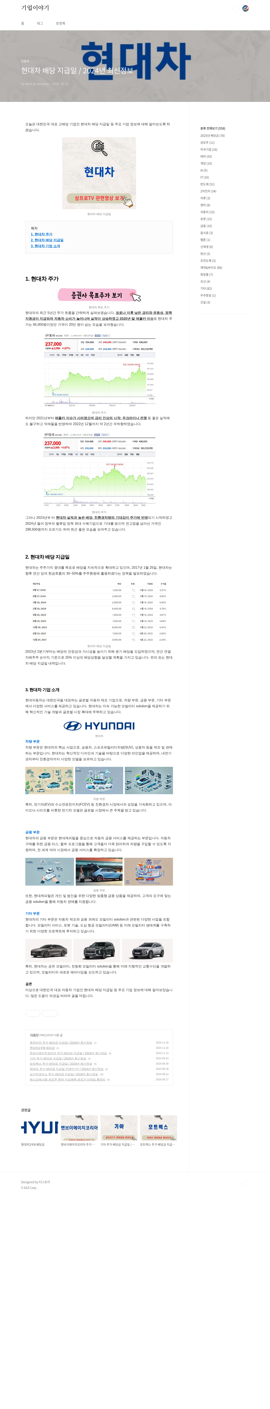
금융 (206, 226)
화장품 (206, 274)
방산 (205, 253)
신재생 (206, 246)
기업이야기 (35, 8)
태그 (40, 23)
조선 (205, 281)
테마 (206, 156)
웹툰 (205, 240)
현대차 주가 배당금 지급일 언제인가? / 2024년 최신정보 (67, 1069)
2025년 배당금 (212, 135)
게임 (206, 163)
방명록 (60, 23)
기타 (206, 288)
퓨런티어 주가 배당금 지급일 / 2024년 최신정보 (61, 1042)
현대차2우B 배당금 (42, 1048)
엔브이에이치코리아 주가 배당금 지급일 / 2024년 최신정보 (68, 1053)
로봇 (206, 219)
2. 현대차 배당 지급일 (47, 240)
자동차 (34, 1035)
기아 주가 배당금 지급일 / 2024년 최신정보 (58, 1058)
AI (204, 170)
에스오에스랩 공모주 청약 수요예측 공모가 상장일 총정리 (67, 1079)
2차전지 (208, 191)
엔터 (205, 205)
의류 (205, 198)
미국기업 (208, 149)
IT (204, 177)
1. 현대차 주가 (41, 234)
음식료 (206, 233)
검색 (236, 8)
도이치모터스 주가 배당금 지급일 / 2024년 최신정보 (64, 1074)
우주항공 (208, 295)
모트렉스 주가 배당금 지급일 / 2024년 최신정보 (61, 1063)
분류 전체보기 (212, 128)
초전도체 (208, 260)
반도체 (207, 184)
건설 (205, 302)
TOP (245, 1183)
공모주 (207, 142)
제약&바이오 (211, 267)
